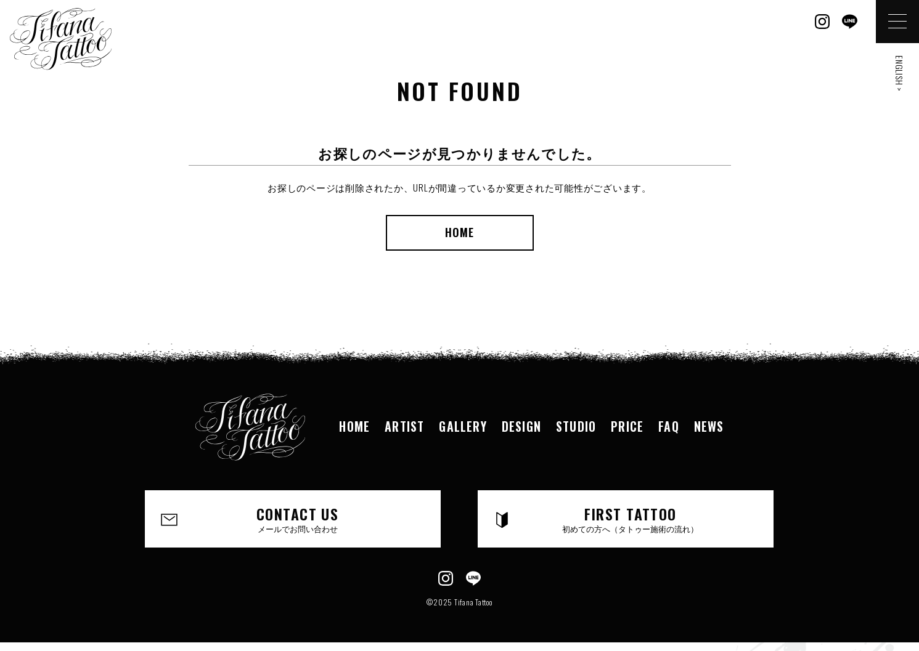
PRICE (627, 426)
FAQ (668, 426)
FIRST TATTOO (630, 519)
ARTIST (404, 426)
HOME (459, 232)
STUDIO (576, 426)
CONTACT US (297, 519)
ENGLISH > (899, 73)
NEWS (709, 426)
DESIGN (521, 426)
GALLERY (462, 426)
